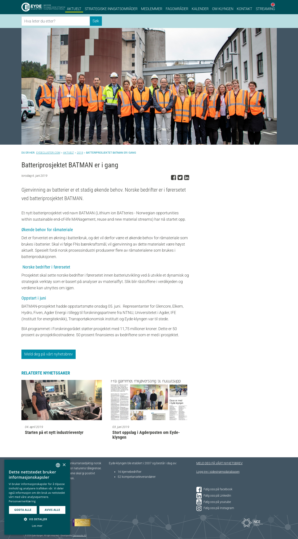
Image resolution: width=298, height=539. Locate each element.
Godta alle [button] (22, 510)
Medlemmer (151, 9)
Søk (95, 21)
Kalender (200, 9)
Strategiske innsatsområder (111, 9)
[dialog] (37, 497)
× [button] (64, 465)
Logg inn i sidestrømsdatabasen (218, 472)
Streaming (265, 9)
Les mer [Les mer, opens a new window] (37, 526)
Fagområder (177, 9)
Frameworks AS (79, 535)
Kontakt (244, 9)
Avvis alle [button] (52, 510)
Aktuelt (74, 9)
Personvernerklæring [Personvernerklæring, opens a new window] (22, 501)
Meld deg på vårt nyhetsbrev (48, 354)
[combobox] (58, 465)
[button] (37, 519)
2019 (80, 152)
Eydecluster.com (48, 152)
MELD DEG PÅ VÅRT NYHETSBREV (219, 463)
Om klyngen (222, 9)
